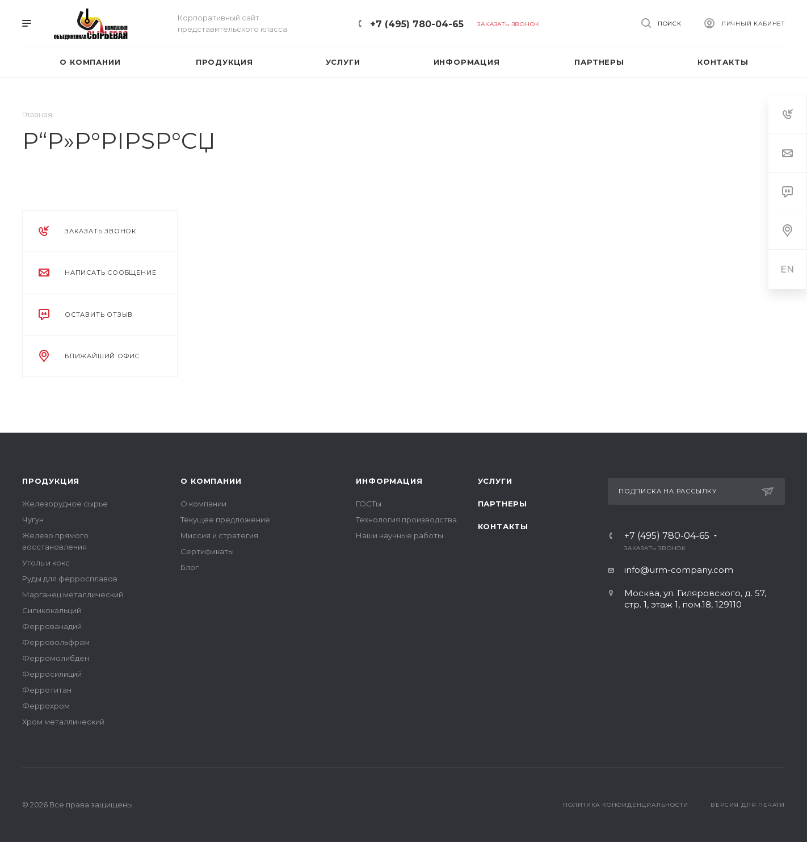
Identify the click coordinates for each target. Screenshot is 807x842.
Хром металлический (63, 721)
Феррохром (46, 705)
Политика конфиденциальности (625, 805)
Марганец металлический (72, 594)
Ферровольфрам (56, 642)
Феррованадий (52, 626)
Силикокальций (51, 610)
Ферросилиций (52, 673)
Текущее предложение (225, 519)
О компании (210, 480)
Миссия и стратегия (219, 535)
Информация (389, 480)
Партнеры (502, 503)
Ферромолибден (55, 658)
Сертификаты (207, 551)
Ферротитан (47, 689)
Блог (189, 567)
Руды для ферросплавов (69, 578)
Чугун (33, 519)
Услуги (495, 480)
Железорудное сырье (65, 503)
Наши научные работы (399, 535)
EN (787, 269)
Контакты (503, 526)
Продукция (50, 480)
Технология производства (406, 519)
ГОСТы (368, 503)
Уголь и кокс (46, 562)
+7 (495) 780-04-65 (417, 24)
